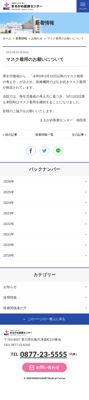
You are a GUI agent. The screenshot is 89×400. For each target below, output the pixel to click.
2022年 (10, 230)
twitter (44, 151)
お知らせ (12, 298)
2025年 (10, 194)
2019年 (10, 265)
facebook (30, 151)
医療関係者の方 (17, 322)
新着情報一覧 (44, 134)
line (59, 151)
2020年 (10, 254)
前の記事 (11, 134)
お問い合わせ (48, 382)
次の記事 (78, 134)
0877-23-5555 (43, 369)
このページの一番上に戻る (46, 333)
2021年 (10, 242)
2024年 (10, 206)
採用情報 (11, 310)
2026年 (10, 182)
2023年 (10, 218)
